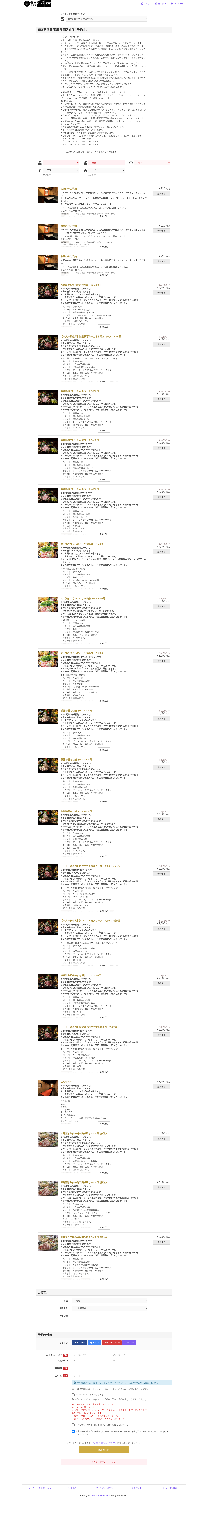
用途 (66, 1300)
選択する (162, 193)
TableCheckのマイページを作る (88, 1394)
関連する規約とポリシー (104, 1442)
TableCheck (129, 1342)
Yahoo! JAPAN (112, 1342)
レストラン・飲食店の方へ (39, 1488)
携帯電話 (61, 1368)
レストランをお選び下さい (73, 14)
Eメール (61, 1375)
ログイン (64, 1343)
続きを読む (104, 216)
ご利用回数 (63, 1308)
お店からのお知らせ (70, 36)
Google (94, 1342)
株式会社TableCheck (101, 1495)
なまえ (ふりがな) (57, 1355)
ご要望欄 (64, 1316)
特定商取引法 (138, 1488)
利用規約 (72, 1488)
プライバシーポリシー (105, 1488)
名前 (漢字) (63, 1360)
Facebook (80, 1342)
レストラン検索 (170, 1488)
